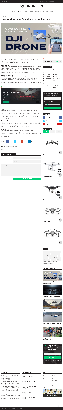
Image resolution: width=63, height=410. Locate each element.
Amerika (49, 261)
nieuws (5, 383)
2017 (51, 251)
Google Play (8, 146)
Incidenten (46, 85)
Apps (45, 87)
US (53, 253)
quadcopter (59, 251)
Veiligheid (46, 83)
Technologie (46, 74)
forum (6, 384)
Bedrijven (45, 11)
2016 (54, 251)
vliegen (54, 259)
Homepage (12, 11)
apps (16, 146)
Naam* (2, 158)
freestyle (48, 259)
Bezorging (55, 74)
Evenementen (47, 78)
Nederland (59, 259)
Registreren (45, 387)
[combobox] (52, 98)
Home (2, 16)
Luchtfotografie (47, 72)
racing (44, 259)
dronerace (50, 263)
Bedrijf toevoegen (55, 380)
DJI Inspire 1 (45, 263)
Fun (59, 131)
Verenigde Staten (55, 257)
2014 (44, 255)
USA (60, 257)
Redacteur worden (55, 384)
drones (48, 251)
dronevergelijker (11, 394)
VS (51, 253)
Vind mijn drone (52, 108)
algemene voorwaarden (52, 361)
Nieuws (19, 11)
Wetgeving (38, 11)
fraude (13, 146)
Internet (55, 85)
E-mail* (2, 161)
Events (51, 11)
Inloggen (54, 385)
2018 (57, 253)
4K (51, 259)
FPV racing (10, 379)
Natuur (54, 76)
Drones (31, 11)
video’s (13, 383)
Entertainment (47, 81)
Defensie (55, 83)
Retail (54, 87)
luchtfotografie (48, 255)
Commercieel (56, 81)
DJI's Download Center (26, 133)
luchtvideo (45, 261)
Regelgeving (46, 76)
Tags (43, 384)
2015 (47, 253)
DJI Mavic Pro (54, 261)
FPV (44, 253)
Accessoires (55, 70)
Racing (52, 131)
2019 (59, 255)
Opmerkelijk (56, 78)
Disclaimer (16, 408)
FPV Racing (55, 72)
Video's (25, 11)
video (50, 257)
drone (44, 251)
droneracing (55, 255)
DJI (4, 146)
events (2, 384)
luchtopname (45, 257)
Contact (44, 385)
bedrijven (18, 383)
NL (59, 253)
